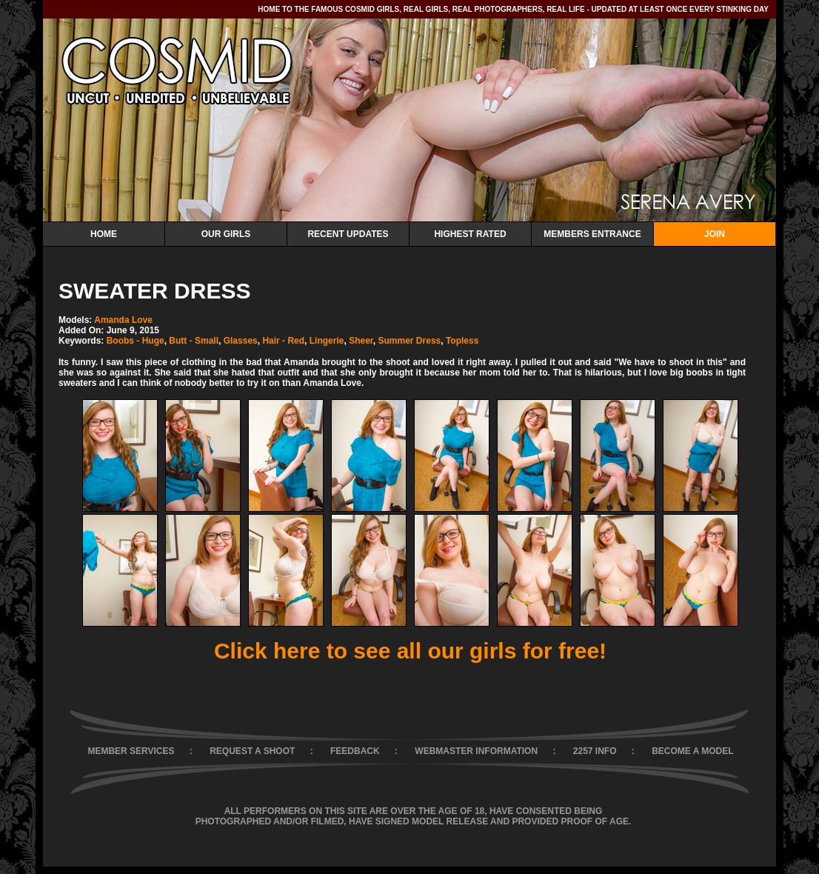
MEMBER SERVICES (130, 751)
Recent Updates (347, 234)
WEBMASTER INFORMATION (476, 751)
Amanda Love (123, 320)
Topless (462, 341)
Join (714, 234)
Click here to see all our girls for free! (410, 650)
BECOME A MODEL (692, 751)
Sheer (361, 341)
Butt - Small (193, 341)
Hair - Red (283, 341)
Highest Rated (470, 234)
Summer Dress (409, 341)
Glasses (241, 341)
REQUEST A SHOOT (252, 751)
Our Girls (226, 234)
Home (103, 234)
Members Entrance (592, 234)
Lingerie (327, 341)
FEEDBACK (355, 751)
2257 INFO (595, 751)
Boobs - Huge (135, 341)
